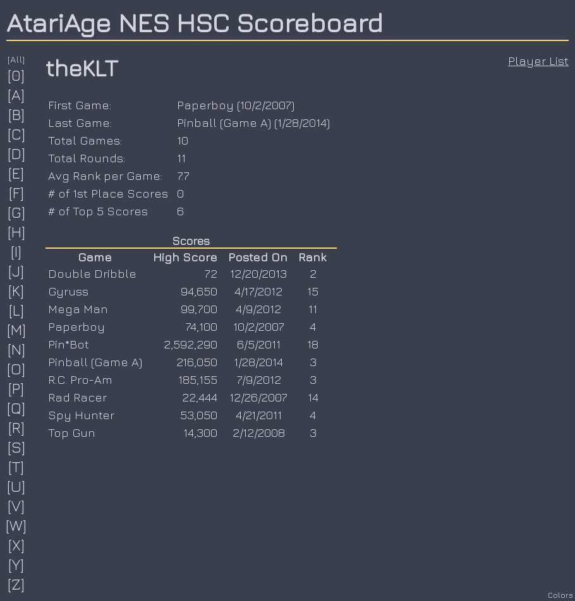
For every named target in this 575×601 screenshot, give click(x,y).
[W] (16, 525)
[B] (17, 114)
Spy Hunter (81, 415)
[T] (16, 466)
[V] (16, 506)
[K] (16, 290)
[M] (17, 329)
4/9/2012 (258, 309)
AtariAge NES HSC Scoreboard (194, 22)
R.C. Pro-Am (80, 379)
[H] (16, 232)
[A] (16, 95)
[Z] (16, 584)
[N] (16, 349)
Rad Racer (77, 397)
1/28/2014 (302, 122)
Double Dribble (92, 273)
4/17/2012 (258, 291)
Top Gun (71, 432)
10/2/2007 (265, 105)
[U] (16, 486)
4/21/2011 (259, 415)
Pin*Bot (68, 344)
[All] (16, 59)
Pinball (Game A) (224, 122)
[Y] (16, 564)
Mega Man (78, 309)
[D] (16, 153)
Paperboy (205, 105)
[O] (16, 369)
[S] (16, 447)
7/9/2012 (258, 379)
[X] (17, 545)
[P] (16, 388)
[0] (16, 75)
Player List (538, 61)
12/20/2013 (258, 273)
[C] (16, 134)
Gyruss (68, 291)
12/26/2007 (258, 397)
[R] (17, 427)
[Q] (16, 408)
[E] (16, 173)
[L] (16, 310)
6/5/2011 (259, 344)
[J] (16, 271)
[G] (16, 212)
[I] (16, 251)
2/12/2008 (259, 432)
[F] (16, 192)
